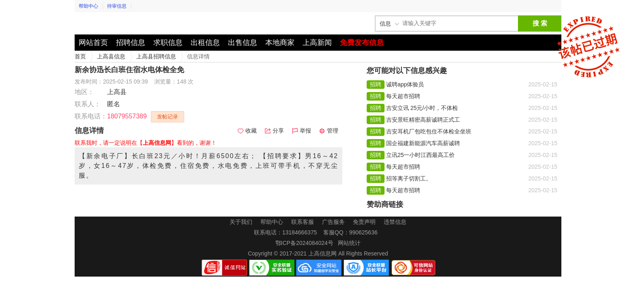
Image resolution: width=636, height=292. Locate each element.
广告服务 (333, 222)
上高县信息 (111, 56)
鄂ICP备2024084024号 (304, 243)
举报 (301, 130)
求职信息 (168, 43)
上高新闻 (317, 43)
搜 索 (540, 23)
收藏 (247, 130)
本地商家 (279, 43)
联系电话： (91, 116)
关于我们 (241, 222)
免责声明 (364, 222)
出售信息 (242, 43)
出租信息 (205, 43)
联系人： (88, 104)
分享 (274, 130)
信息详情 (198, 56)
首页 (80, 56)
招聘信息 (130, 43)
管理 (328, 130)
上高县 (117, 91)
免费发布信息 (362, 43)
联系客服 (302, 222)
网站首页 (93, 43)
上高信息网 (123, 23)
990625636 (363, 232)
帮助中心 (88, 6)
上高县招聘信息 (156, 56)
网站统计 (349, 243)
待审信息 (117, 6)
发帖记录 (167, 117)
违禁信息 (395, 222)
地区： (84, 91)
